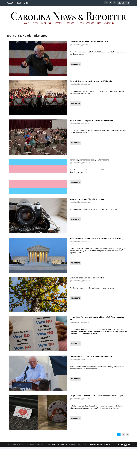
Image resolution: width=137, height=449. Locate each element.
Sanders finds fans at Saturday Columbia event (91, 358)
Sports (70, 25)
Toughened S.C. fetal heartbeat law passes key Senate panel (97, 397)
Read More (75, 66)
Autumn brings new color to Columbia (87, 279)
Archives (27, 3)
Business (46, 25)
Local (35, 25)
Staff (19, 3)
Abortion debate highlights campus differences (91, 122)
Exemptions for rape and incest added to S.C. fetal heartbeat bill (97, 320)
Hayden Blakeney (76, 46)
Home (26, 25)
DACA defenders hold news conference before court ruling (96, 240)
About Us (10, 3)
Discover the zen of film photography (87, 201)
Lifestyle (59, 25)
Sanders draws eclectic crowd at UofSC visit (89, 43)
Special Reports (85, 25)
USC (99, 25)
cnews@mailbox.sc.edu (99, 446)
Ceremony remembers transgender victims (89, 161)
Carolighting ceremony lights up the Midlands (91, 83)
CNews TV (109, 25)
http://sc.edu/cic (59, 446)
